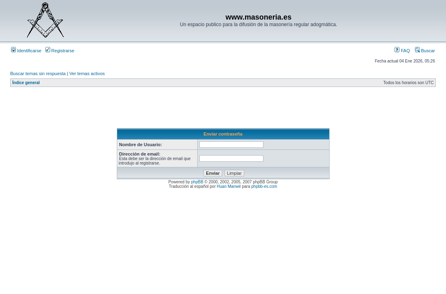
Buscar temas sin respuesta (38, 73)
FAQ (402, 50)
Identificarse (26, 50)
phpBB (197, 182)
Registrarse (59, 50)
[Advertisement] (159, 109)
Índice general (26, 82)
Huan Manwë (229, 186)
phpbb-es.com (264, 186)
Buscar (425, 50)
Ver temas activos (87, 73)
